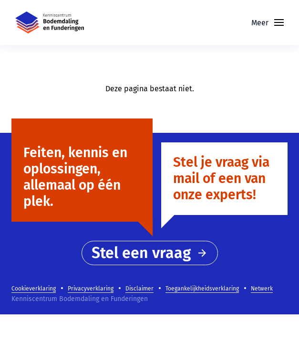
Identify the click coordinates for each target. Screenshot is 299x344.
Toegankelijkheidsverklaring (202, 288)
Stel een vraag (150, 253)
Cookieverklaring (33, 288)
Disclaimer (139, 288)
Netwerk (262, 288)
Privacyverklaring (90, 288)
